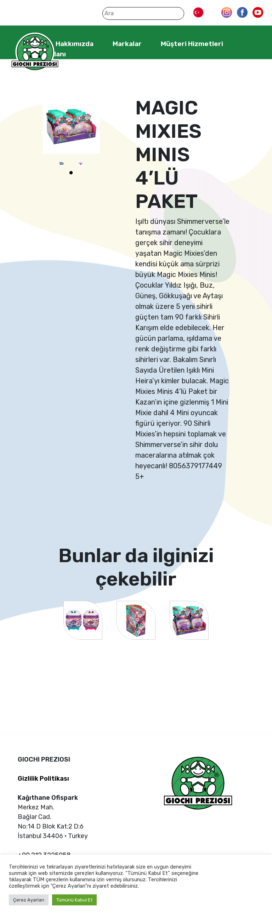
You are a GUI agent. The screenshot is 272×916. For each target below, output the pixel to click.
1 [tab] (71, 172)
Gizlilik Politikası (43, 778)
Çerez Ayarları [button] (28, 900)
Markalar (127, 44)
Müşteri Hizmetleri (192, 44)
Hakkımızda (75, 44)
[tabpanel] (61, 163)
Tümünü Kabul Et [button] (74, 900)
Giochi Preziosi (35, 52)
